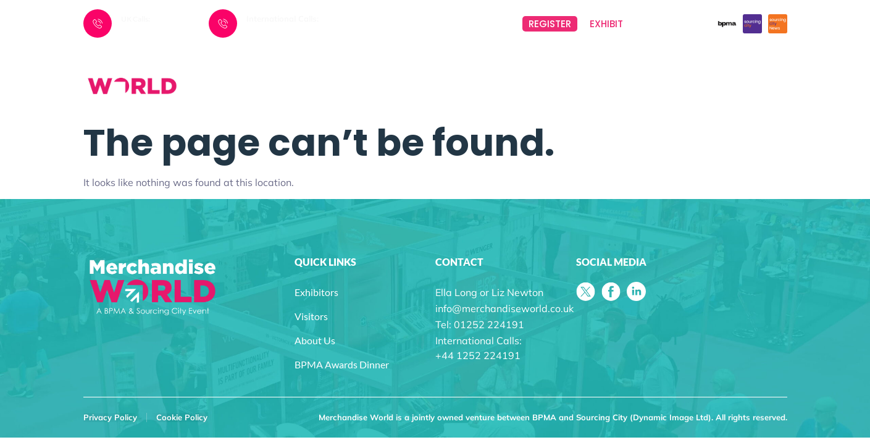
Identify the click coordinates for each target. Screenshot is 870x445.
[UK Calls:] (97, 23)
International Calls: (282, 18)
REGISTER (550, 23)
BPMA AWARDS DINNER (735, 69)
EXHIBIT (606, 23)
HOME (300, 69)
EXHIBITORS (495, 69)
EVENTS (387, 69)
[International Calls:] (223, 23)
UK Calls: (135, 18)
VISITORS (607, 69)
